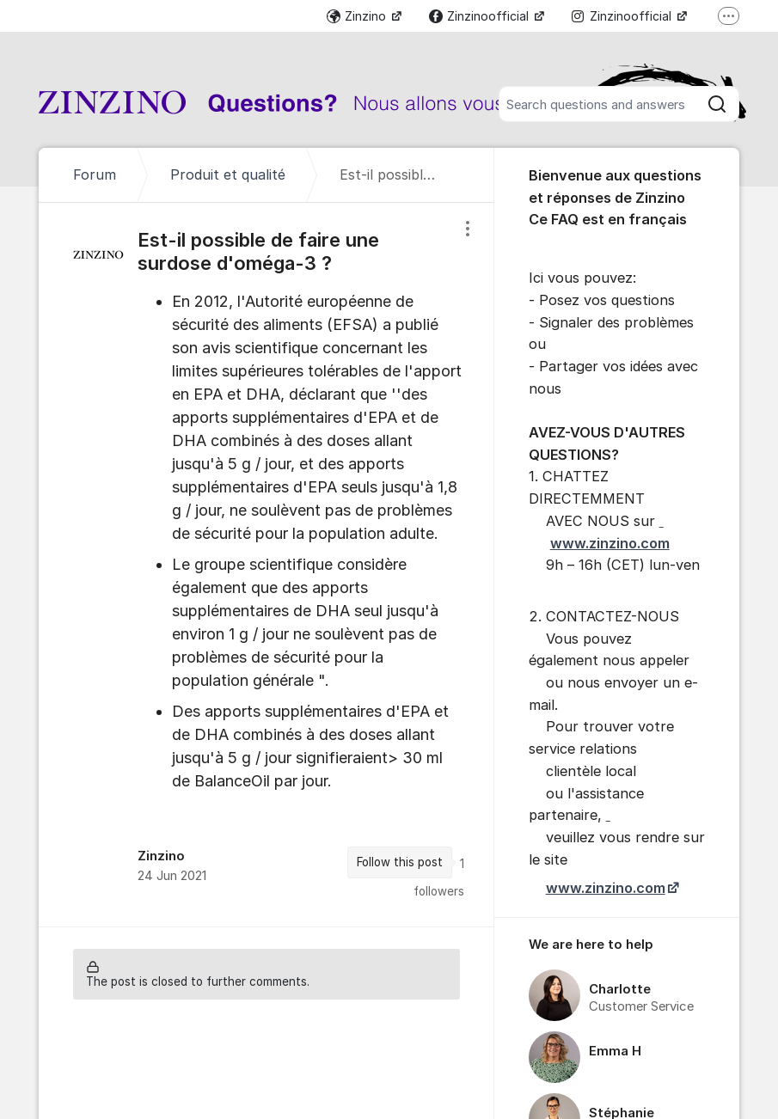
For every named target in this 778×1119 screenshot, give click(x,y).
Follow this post (400, 862)
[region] (266, 564)
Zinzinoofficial (480, 16)
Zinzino (358, 16)
